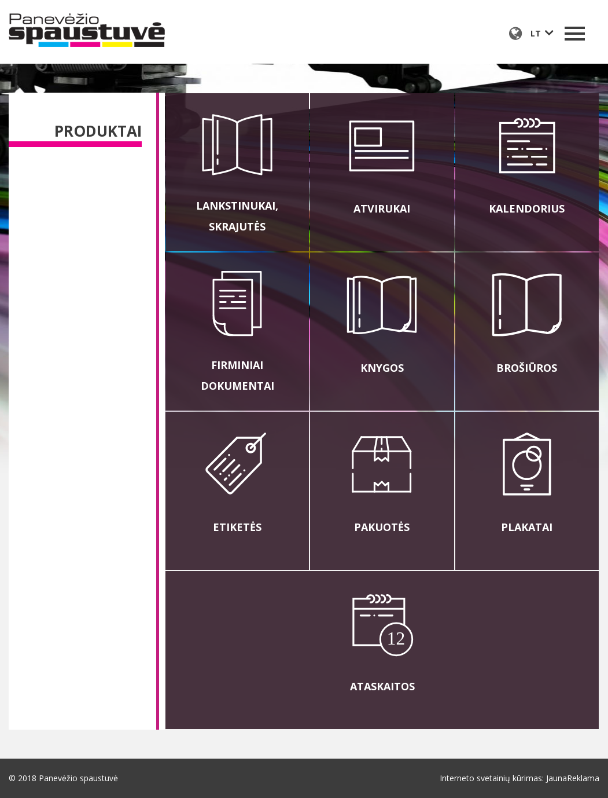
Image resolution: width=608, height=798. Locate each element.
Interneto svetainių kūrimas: (492, 778)
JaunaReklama (572, 778)
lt (535, 33)
